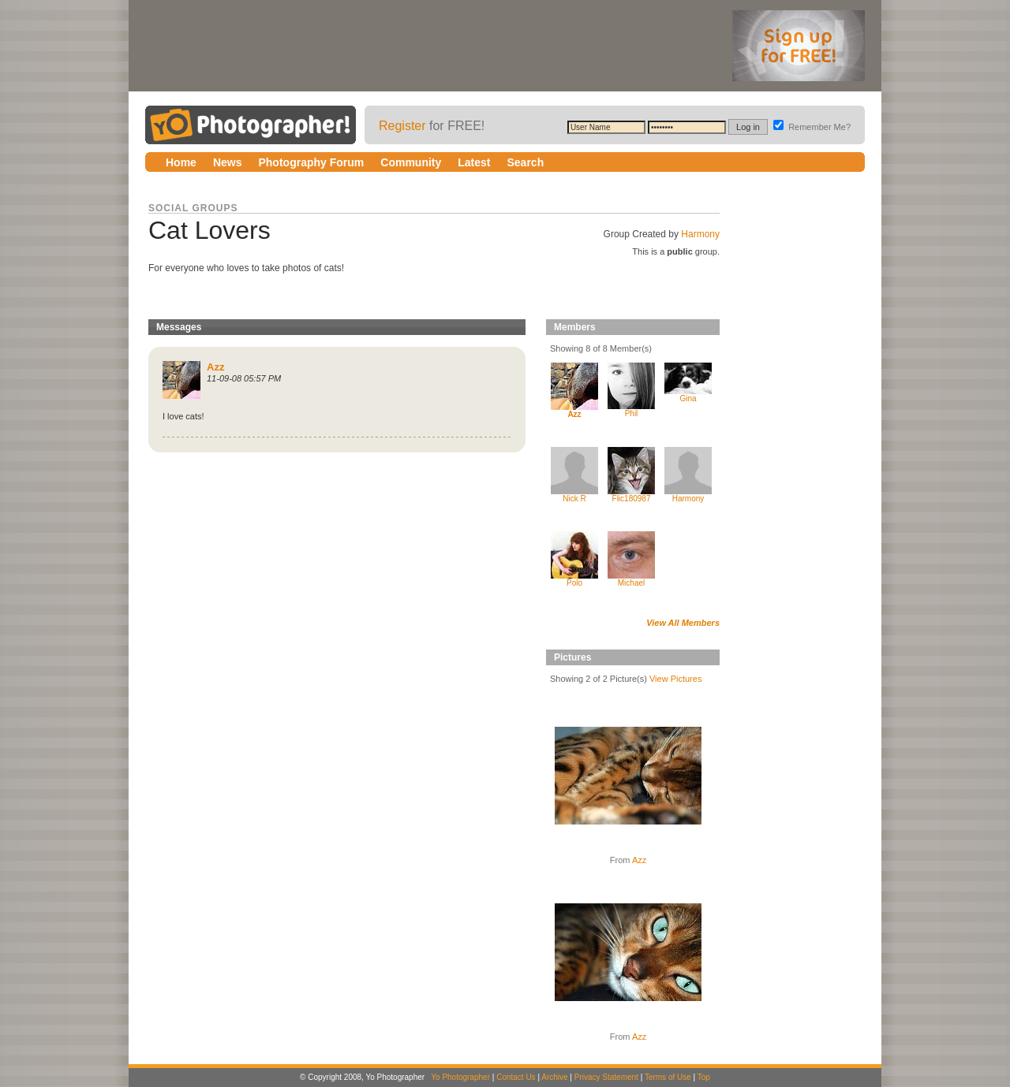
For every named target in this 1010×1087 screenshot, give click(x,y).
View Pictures (675, 678)
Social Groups (193, 208)
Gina (687, 398)
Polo (574, 583)
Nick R (574, 498)
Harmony (700, 234)
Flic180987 (631, 498)
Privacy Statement (606, 1077)
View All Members (683, 622)
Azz (639, 860)
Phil (631, 413)
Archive (554, 1077)
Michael (631, 583)
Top (704, 1077)
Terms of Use (668, 1077)
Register (402, 125)
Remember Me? (812, 127)
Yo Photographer (460, 1077)
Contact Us (515, 1077)
